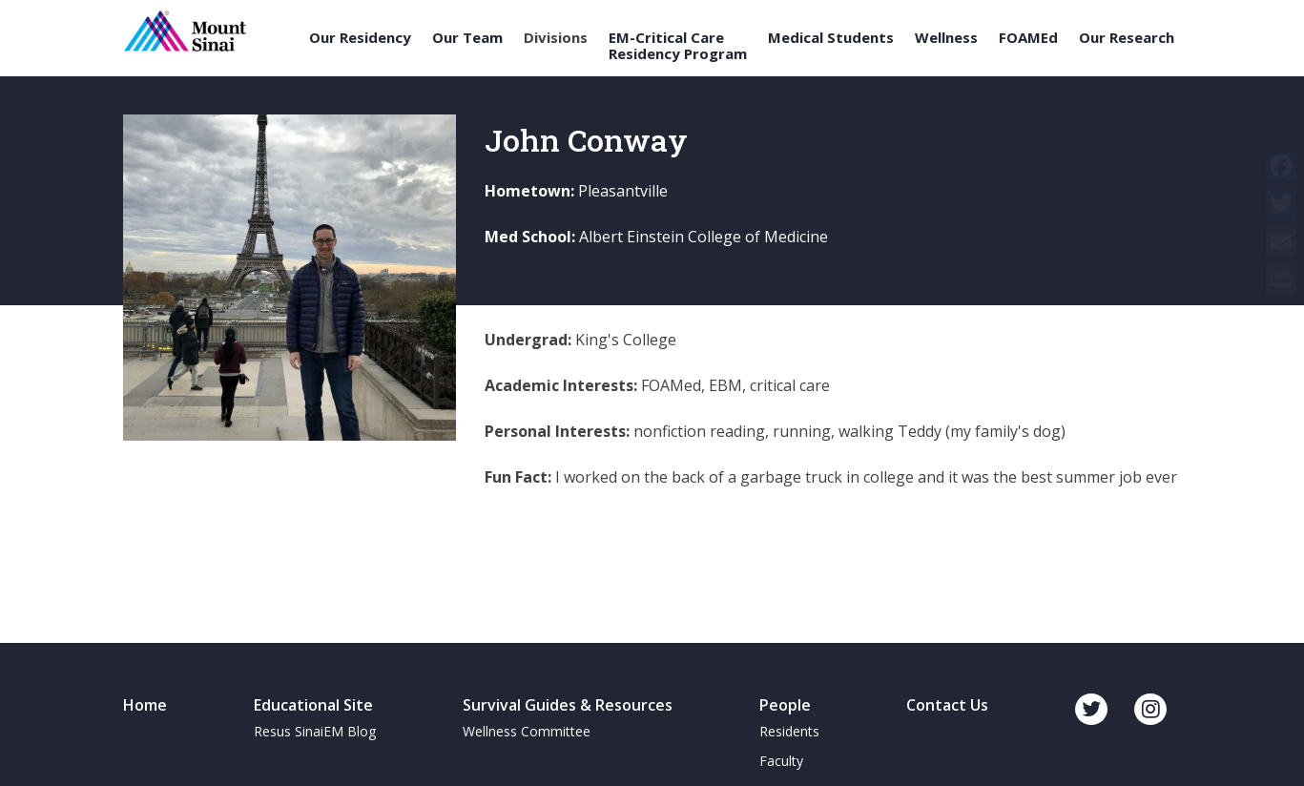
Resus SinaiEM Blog (315, 731)
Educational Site (313, 704)
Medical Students (831, 38)
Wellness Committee (526, 731)
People (785, 704)
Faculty (781, 761)
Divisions (556, 38)
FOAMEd (1028, 38)
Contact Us (947, 704)
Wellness (946, 38)
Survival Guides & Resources (568, 704)
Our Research (1126, 38)
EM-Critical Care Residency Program (678, 45)
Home (145, 704)
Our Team (467, 38)
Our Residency (360, 38)
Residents (789, 731)
